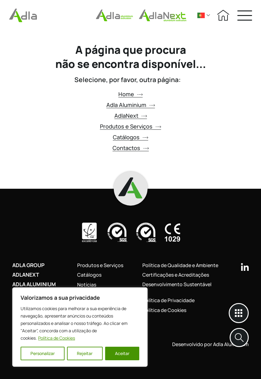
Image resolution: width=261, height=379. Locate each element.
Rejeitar (85, 353)
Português (201, 15)
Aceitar (122, 353)
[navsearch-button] (239, 337)
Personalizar (42, 353)
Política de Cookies (56, 338)
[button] (245, 15)
